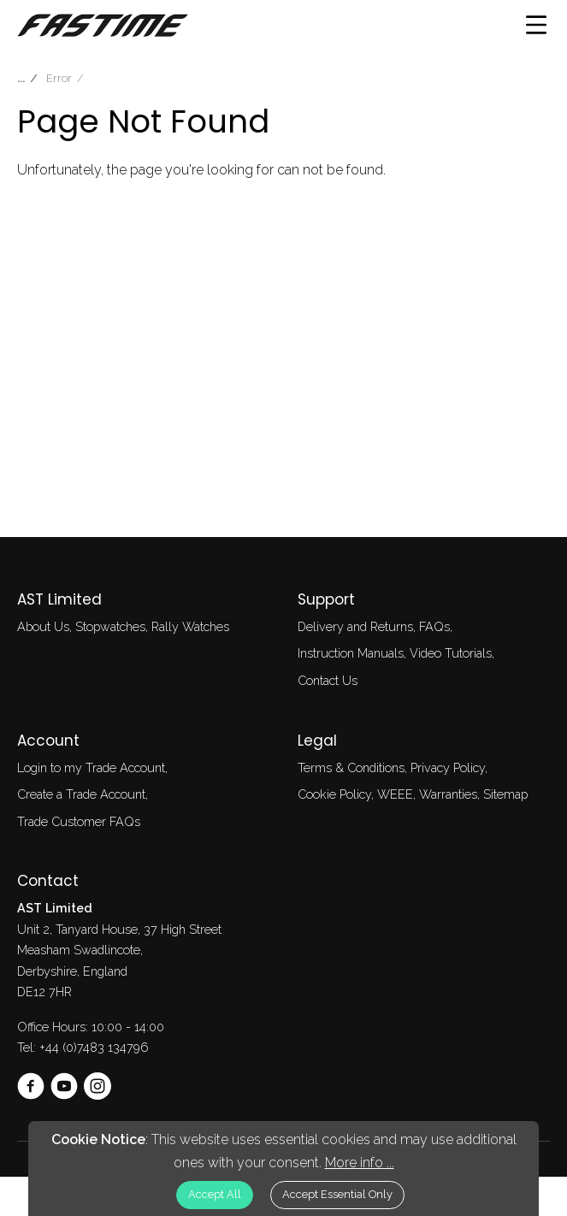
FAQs (434, 626)
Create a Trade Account (81, 794)
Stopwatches (110, 626)
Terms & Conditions (351, 767)
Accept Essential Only (337, 1194)
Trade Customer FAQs (78, 821)
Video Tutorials (451, 653)
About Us (43, 626)
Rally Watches (190, 626)
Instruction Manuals (351, 653)
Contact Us (327, 680)
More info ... (359, 1162)
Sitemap (505, 794)
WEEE (395, 794)
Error (59, 78)
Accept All (214, 1194)
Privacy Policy (447, 767)
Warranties (448, 794)
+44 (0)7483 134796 (94, 1047)
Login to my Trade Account (91, 767)
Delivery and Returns (355, 626)
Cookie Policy (334, 794)
